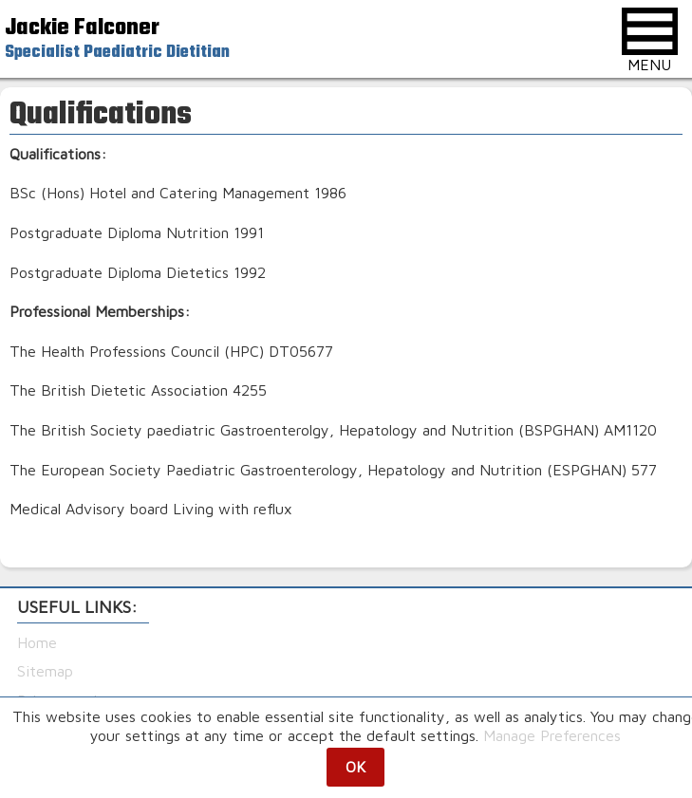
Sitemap (45, 670)
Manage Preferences (552, 735)
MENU (650, 40)
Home (37, 642)
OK (355, 766)
